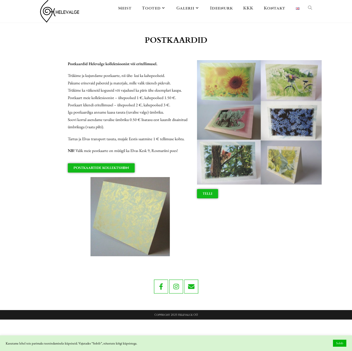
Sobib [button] (339, 343)
